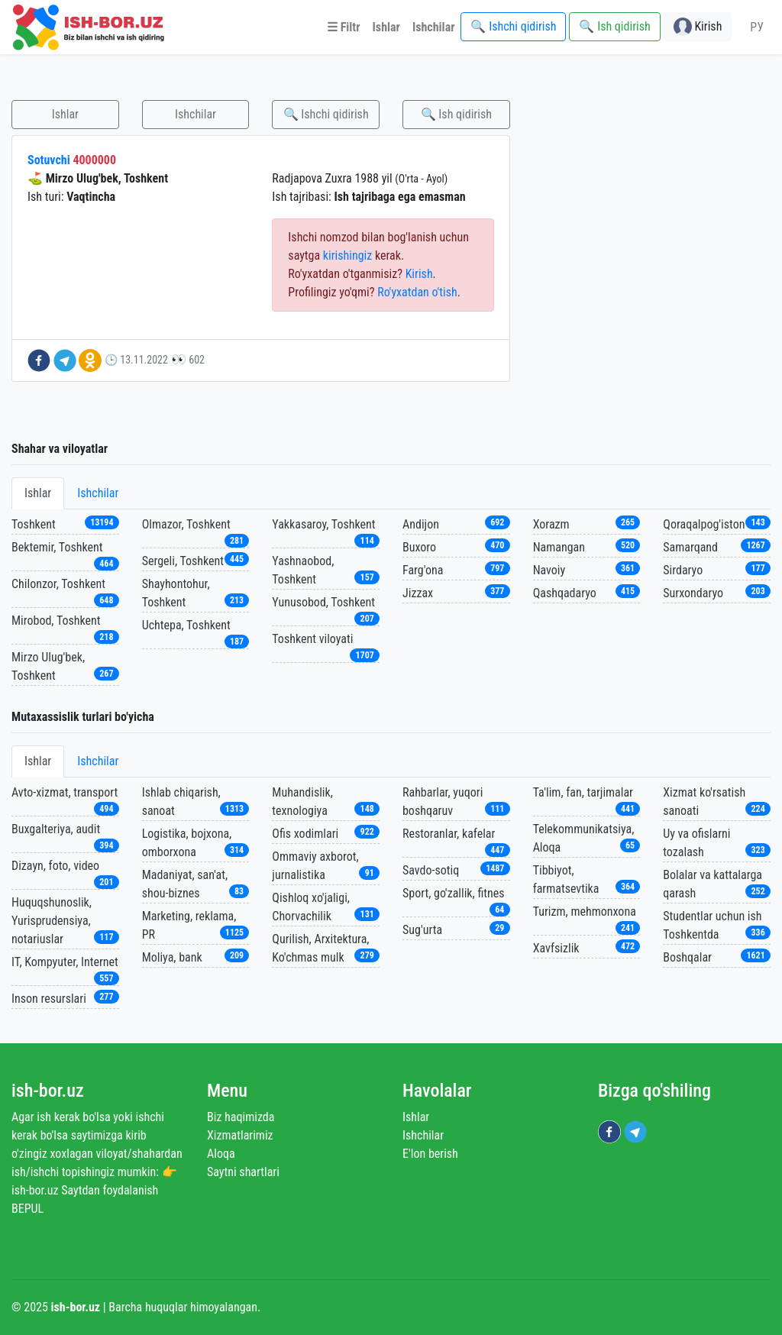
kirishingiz (347, 255)
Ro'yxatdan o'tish (417, 292)
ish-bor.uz (47, 1090)
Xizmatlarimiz (240, 1135)
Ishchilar (195, 114)
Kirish (419, 274)
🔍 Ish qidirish (456, 114)
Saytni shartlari (243, 1172)
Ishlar (65, 114)
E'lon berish (430, 1153)
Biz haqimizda (240, 1117)
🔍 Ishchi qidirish (326, 114)
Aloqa (221, 1153)
